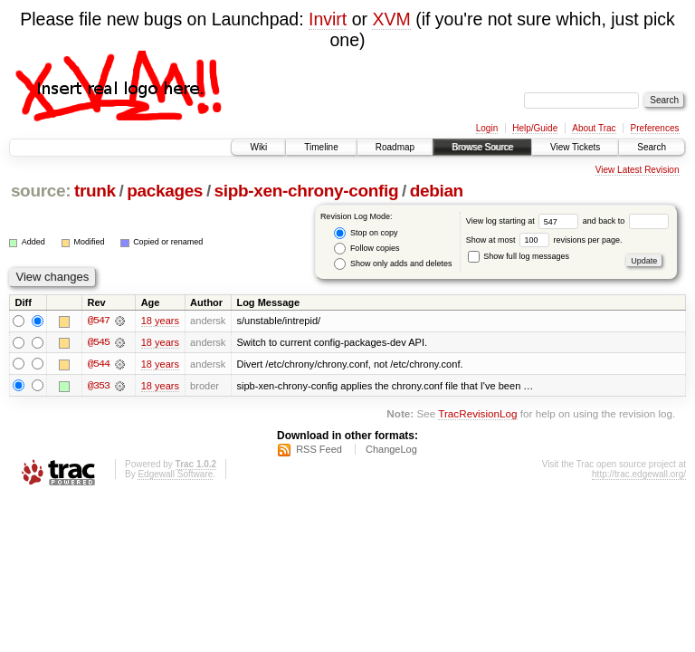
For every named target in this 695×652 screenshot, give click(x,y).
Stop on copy (365, 233)
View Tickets (575, 147)
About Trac (593, 128)
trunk (95, 190)
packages (165, 190)
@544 (98, 364)
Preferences (655, 128)
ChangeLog (391, 450)
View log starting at (524, 220)
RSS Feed (319, 450)
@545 (98, 342)
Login (487, 128)
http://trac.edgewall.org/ (639, 475)
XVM (391, 19)
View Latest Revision (637, 170)
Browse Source (482, 147)
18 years (160, 320)
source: (41, 190)
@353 (98, 386)
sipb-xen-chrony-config (306, 190)
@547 (98, 320)
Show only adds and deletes (393, 264)
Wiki (258, 147)
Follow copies (366, 248)
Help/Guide (534, 128)
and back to (626, 220)
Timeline (321, 147)
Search (651, 147)
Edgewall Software (175, 475)
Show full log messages (518, 256)
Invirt (328, 19)
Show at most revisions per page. (544, 239)
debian (436, 190)
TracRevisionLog (477, 414)
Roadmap (395, 147)
